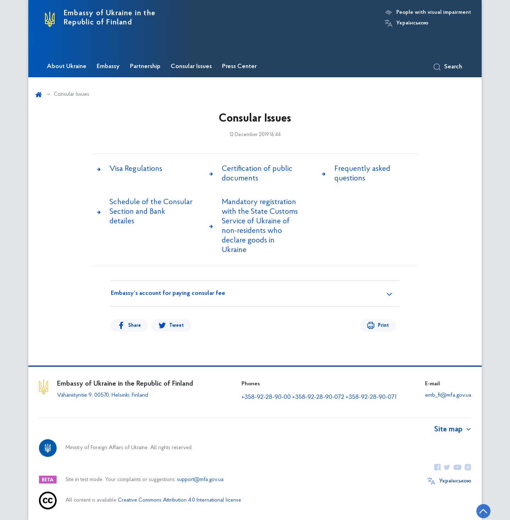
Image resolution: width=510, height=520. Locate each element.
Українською (412, 23)
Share (134, 325)
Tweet (176, 325)
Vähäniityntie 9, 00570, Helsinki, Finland (102, 395)
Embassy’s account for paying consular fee (168, 293)
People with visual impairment (433, 12)
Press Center (239, 66)
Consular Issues (191, 66)
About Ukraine (66, 66)
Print (383, 325)
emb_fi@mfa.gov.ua (448, 395)
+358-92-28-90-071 (371, 397)
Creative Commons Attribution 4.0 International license (179, 500)
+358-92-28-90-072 (318, 397)
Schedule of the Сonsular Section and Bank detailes (151, 211)
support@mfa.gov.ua (200, 479)
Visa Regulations (135, 169)
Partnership (145, 66)
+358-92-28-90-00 (266, 397)
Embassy (108, 66)
